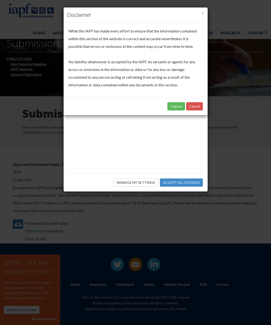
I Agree (176, 106)
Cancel (194, 106)
